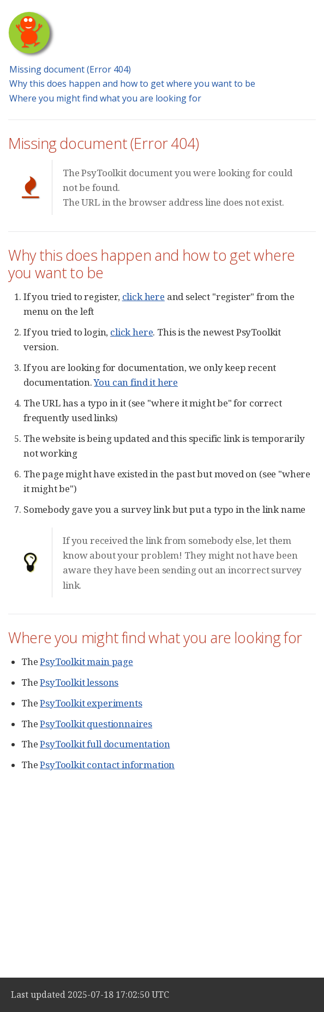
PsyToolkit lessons (79, 682)
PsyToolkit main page (86, 661)
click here (143, 296)
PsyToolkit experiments (91, 703)
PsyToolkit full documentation (105, 744)
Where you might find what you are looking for (105, 98)
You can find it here (136, 382)
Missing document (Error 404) (70, 69)
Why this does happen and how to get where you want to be (132, 83)
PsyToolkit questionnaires (96, 723)
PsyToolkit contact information (107, 764)
